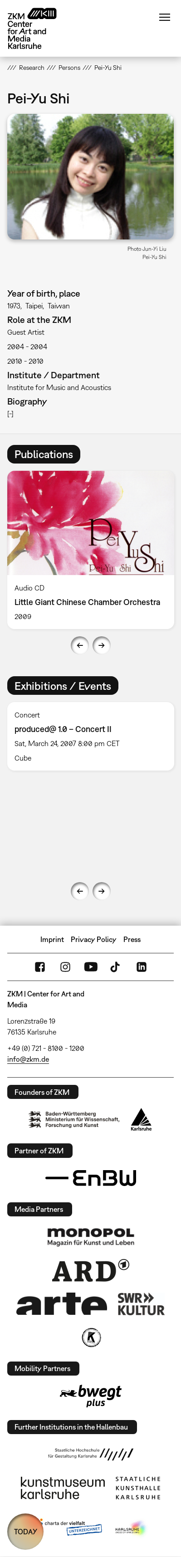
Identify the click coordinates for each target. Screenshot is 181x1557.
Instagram (65, 967)
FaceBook (40, 967)
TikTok (116, 967)
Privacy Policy (94, 939)
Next (102, 645)
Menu (165, 17)
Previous (80, 645)
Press (132, 939)
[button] (90, 176)
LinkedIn (141, 967)
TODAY (25, 1532)
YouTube (91, 967)
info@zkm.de (28, 1059)
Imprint (52, 939)
